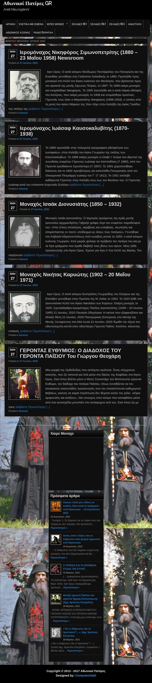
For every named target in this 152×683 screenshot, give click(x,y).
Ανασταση (134, 24)
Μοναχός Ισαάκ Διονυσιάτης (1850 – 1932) (70, 204)
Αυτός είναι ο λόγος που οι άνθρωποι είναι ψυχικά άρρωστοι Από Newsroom (81, 539)
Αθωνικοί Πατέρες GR (27, 3)
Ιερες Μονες (56, 25)
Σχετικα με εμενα (31, 24)
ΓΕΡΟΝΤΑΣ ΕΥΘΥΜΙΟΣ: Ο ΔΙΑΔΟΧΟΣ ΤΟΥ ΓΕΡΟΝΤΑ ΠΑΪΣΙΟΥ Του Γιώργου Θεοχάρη (70, 353)
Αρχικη (10, 24)
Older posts (13, 422)
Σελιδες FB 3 (116, 24)
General (23, 113)
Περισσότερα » (59, 527)
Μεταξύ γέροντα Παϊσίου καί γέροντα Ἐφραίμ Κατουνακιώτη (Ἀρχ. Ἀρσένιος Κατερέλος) (80, 599)
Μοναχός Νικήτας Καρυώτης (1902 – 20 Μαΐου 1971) (75, 277)
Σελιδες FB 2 (98, 24)
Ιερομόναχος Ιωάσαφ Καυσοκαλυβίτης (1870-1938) (74, 131)
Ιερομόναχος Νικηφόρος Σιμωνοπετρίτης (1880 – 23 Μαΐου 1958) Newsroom (79, 55)
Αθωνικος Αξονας (18, 32)
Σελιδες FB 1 (79, 24)
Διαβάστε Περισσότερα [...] (45, 108)
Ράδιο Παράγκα (43, 32)
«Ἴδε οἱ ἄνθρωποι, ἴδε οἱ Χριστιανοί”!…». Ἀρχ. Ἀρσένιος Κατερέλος (80, 632)
